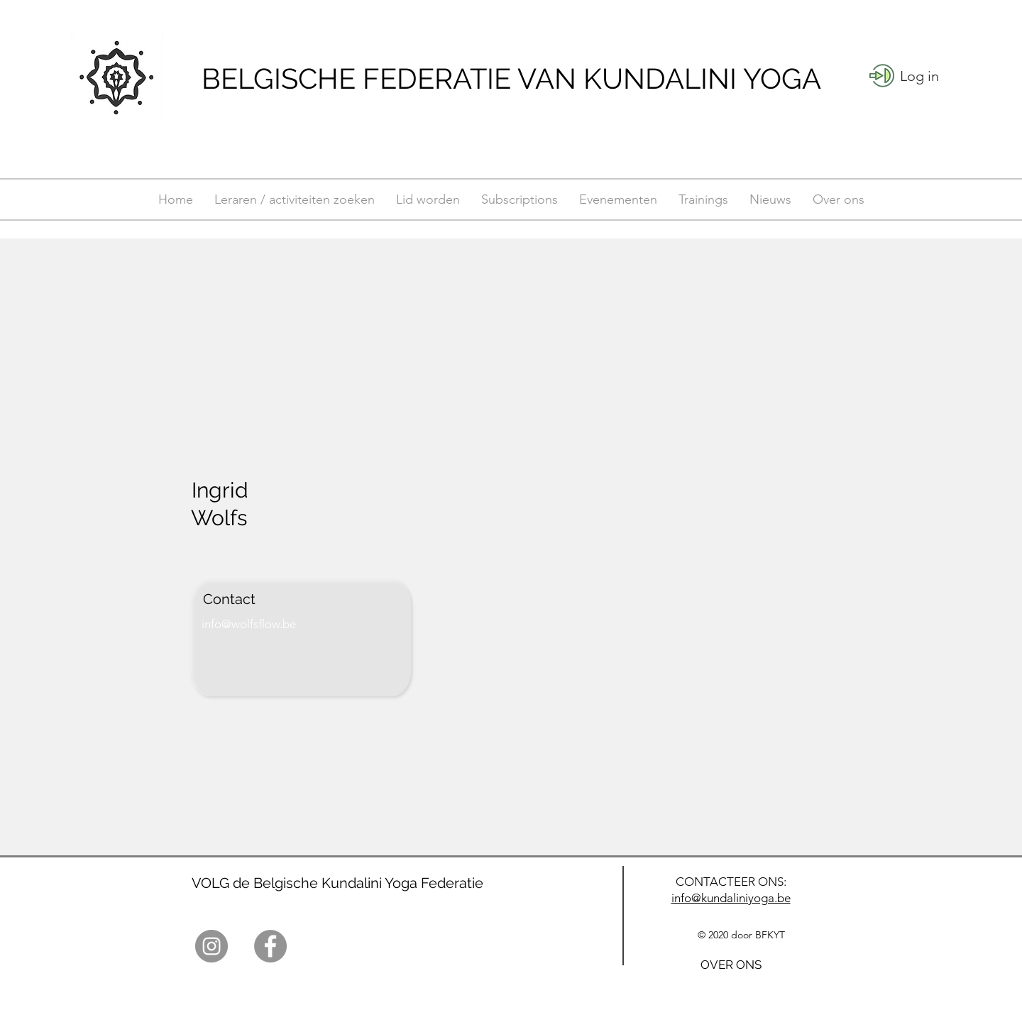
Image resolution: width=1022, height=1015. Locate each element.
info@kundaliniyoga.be (731, 898)
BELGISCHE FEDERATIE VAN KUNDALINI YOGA (511, 78)
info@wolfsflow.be (249, 624)
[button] (919, 75)
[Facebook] (270, 946)
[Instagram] (211, 946)
